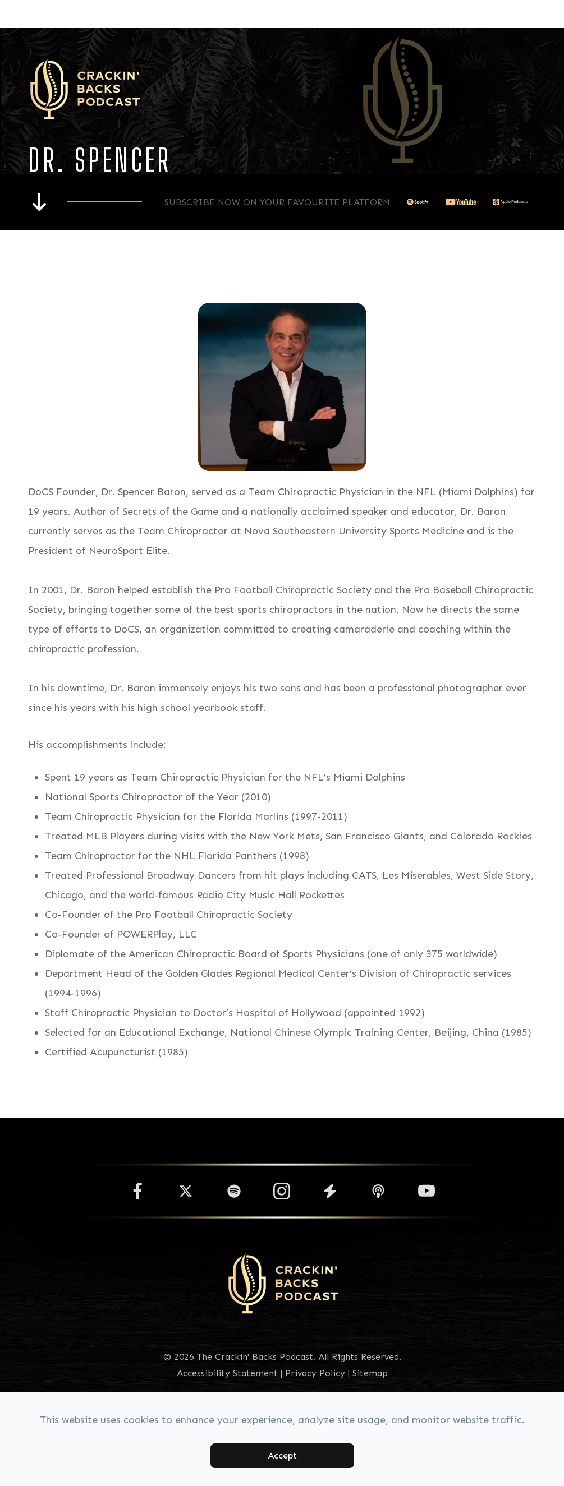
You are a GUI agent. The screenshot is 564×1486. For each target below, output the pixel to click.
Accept (282, 1455)
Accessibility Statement (227, 1373)
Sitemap (370, 1373)
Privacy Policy (315, 1373)
